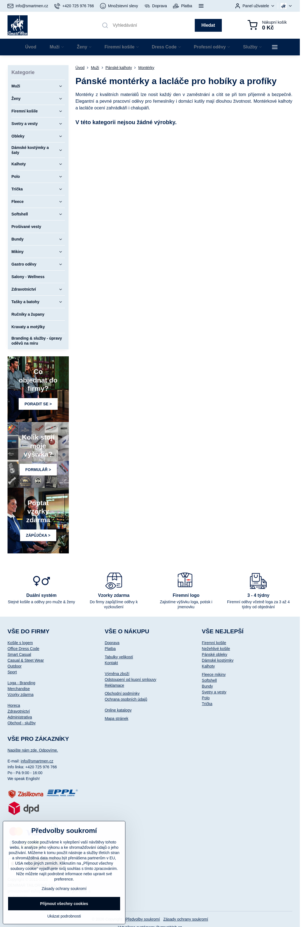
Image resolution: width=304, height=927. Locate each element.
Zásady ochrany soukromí (185, 919)
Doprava (112, 643)
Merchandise (19, 688)
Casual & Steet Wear (26, 660)
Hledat (208, 25)
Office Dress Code (23, 648)
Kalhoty (208, 666)
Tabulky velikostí (119, 657)
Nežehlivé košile (216, 648)
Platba (110, 648)
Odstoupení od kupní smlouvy (130, 679)
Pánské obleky (214, 654)
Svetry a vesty (214, 692)
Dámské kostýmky (218, 660)
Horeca (14, 705)
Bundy (207, 686)
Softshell (209, 680)
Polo (206, 698)
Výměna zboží (117, 673)
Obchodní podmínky (122, 693)
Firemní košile (214, 643)
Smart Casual (19, 654)
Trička (207, 704)
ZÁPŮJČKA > (38, 535)
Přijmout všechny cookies (64, 903)
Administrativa (20, 717)
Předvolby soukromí (142, 919)
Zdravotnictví (19, 711)
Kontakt (111, 663)
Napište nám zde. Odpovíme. (33, 750)
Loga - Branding (21, 683)
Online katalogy (118, 710)
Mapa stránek (116, 718)
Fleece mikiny (214, 674)
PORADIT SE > (38, 404)
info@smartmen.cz (37, 761)
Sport (12, 672)
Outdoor (15, 666)
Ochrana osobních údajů (126, 699)
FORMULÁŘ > (38, 469)
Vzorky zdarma (20, 694)
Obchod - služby (22, 723)
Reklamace (114, 685)
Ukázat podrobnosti (64, 916)
